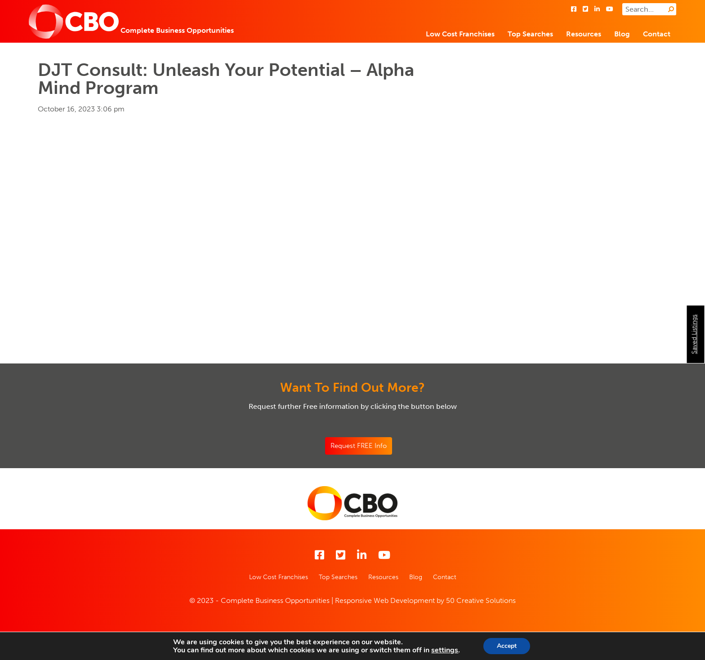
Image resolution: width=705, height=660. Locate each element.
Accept (507, 646)
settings (444, 650)
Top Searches (530, 34)
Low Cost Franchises (460, 34)
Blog (622, 34)
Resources (583, 34)
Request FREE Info (358, 446)
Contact (656, 34)
